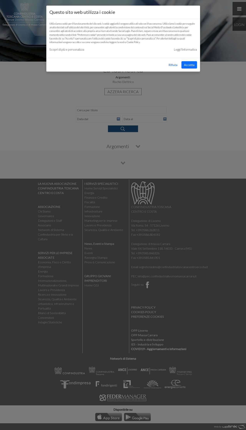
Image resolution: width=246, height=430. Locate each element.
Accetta (189, 65)
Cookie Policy (133, 42)
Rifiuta (173, 65)
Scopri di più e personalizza (66, 49)
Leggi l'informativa (185, 49)
